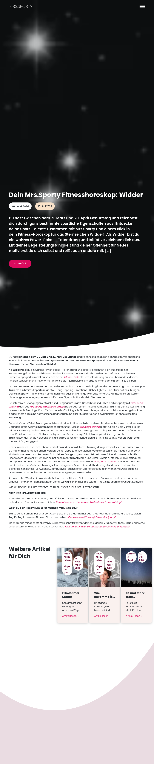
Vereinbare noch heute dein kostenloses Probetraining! (88, 512)
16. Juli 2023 (45, 216)
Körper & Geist (20, 216)
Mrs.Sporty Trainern (104, 471)
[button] (142, 6)
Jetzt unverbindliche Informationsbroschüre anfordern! (96, 536)
